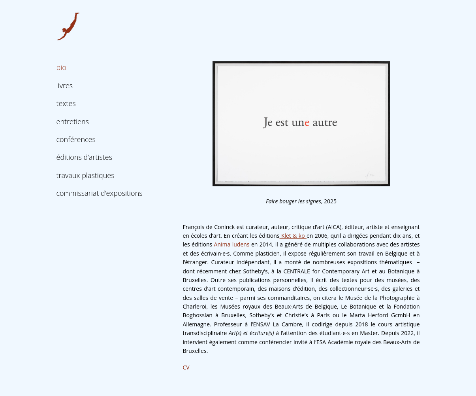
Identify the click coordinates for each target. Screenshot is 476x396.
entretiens (72, 121)
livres (64, 85)
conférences (76, 139)
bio (61, 67)
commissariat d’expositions (99, 193)
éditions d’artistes (84, 157)
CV (186, 367)
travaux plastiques (85, 175)
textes (66, 103)
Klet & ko (293, 235)
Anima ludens (232, 244)
